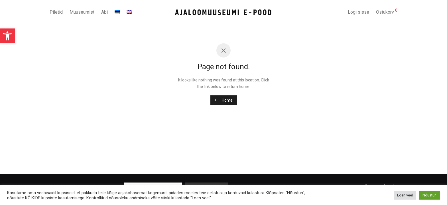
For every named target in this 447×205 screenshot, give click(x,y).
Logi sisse (358, 12)
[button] (7, 35)
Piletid (56, 12)
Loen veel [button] (405, 195)
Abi (104, 12)
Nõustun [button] (429, 195)
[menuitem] (117, 12)
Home (224, 100)
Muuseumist (82, 12)
